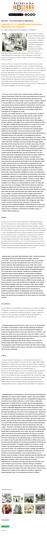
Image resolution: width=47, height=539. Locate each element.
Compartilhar (6, 526)
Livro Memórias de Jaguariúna (21, 21)
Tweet (3, 530)
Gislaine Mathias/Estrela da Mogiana (15, 30)
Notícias (4, 21)
